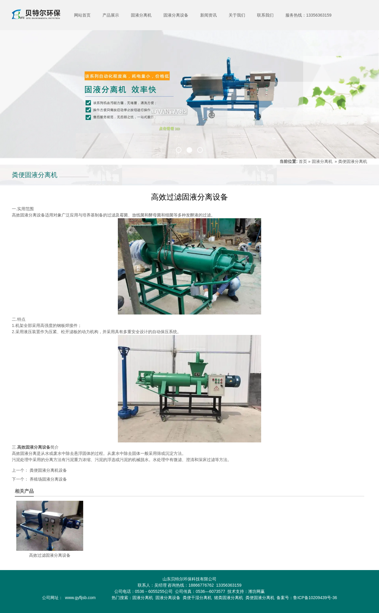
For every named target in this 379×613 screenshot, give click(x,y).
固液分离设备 (175, 15)
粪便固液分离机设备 (47, 470)
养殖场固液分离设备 (47, 479)
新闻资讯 (208, 15)
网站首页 (82, 15)
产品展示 (110, 15)
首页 (303, 161)
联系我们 (265, 15)
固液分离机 (141, 15)
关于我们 (237, 15)
